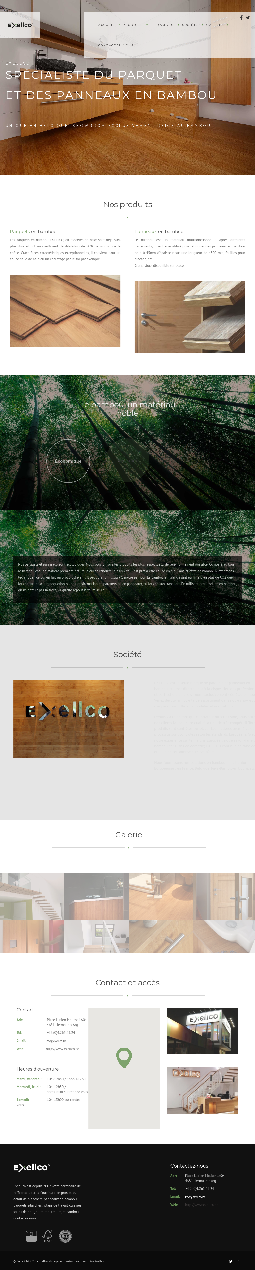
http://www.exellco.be (201, 1204)
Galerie (214, 24)
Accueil (106, 24)
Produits (133, 24)
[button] (105, 1058)
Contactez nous (116, 45)
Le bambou (162, 24)
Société (190, 24)
